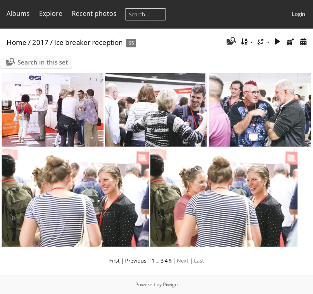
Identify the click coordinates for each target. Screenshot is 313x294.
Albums (18, 13)
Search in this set (43, 62)
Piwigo (170, 284)
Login (298, 14)
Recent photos (94, 13)
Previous (135, 260)
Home (16, 42)
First (114, 260)
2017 (40, 42)
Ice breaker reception (88, 42)
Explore (50, 13)
